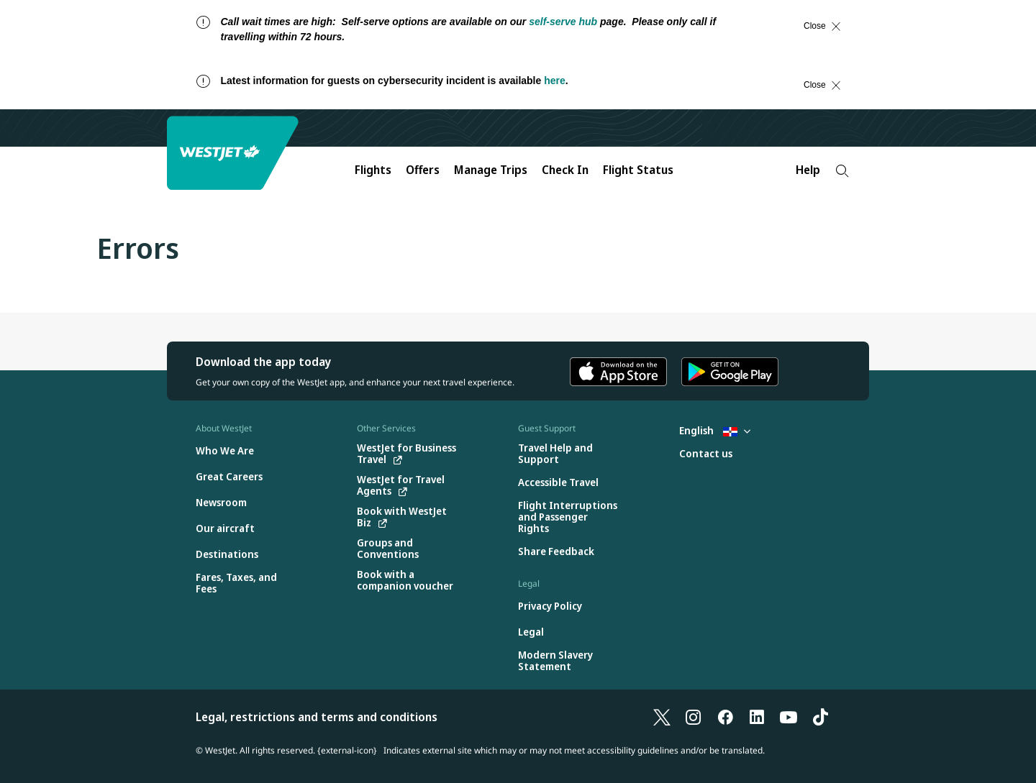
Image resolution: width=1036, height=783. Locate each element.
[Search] (842, 170)
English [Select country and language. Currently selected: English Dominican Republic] (714, 430)
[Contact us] (705, 454)
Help (808, 170)
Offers (423, 170)
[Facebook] (725, 717)
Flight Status (638, 170)
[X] (662, 717)
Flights (373, 170)
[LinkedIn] (756, 717)
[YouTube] (788, 717)
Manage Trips (490, 170)
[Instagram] (693, 717)
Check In (565, 170)
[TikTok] (820, 717)
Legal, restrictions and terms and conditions (316, 717)
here (554, 80)
